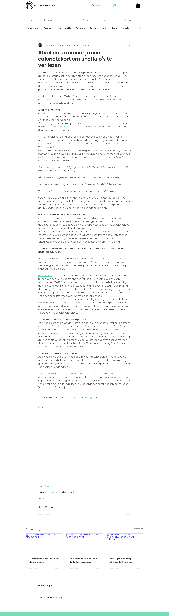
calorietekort (66, 492)
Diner (115, 28)
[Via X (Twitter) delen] (45, 507)
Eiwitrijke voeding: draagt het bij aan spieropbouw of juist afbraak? (122, 560)
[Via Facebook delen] (39, 507)
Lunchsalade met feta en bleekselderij (44, 560)
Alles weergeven (136, 529)
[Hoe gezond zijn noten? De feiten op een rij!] (84, 544)
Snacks (126, 28)
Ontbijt (93, 28)
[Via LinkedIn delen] (51, 507)
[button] (140, 28)
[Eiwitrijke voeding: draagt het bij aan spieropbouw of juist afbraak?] (125, 544)
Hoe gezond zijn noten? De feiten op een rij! (83, 560)
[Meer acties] (129, 45)
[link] (138, 5)
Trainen (47, 28)
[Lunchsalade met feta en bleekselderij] (44, 544)
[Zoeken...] (98, 5)
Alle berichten (32, 28)
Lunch (104, 28)
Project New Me (64, 28)
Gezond (54, 492)
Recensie (80, 28)
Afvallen (43, 492)
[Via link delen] (58, 507)
